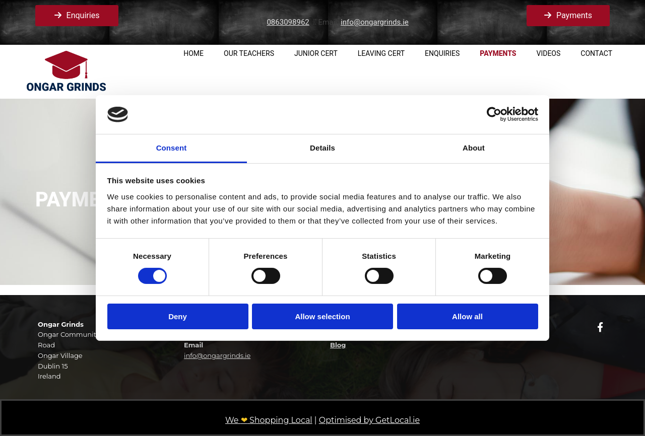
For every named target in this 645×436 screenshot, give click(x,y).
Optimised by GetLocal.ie (369, 420)
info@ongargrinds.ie (375, 22)
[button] (76, 15)
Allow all (467, 316)
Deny (177, 316)
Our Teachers (249, 53)
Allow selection (322, 316)
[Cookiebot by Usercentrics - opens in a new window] (494, 114)
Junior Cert (316, 53)
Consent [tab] (171, 147)
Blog (338, 345)
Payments (498, 53)
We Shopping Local (268, 420)
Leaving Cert (381, 53)
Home (193, 53)
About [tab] (474, 147)
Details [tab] (322, 147)
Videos (549, 53)
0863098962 (288, 22)
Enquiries (442, 53)
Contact (596, 53)
